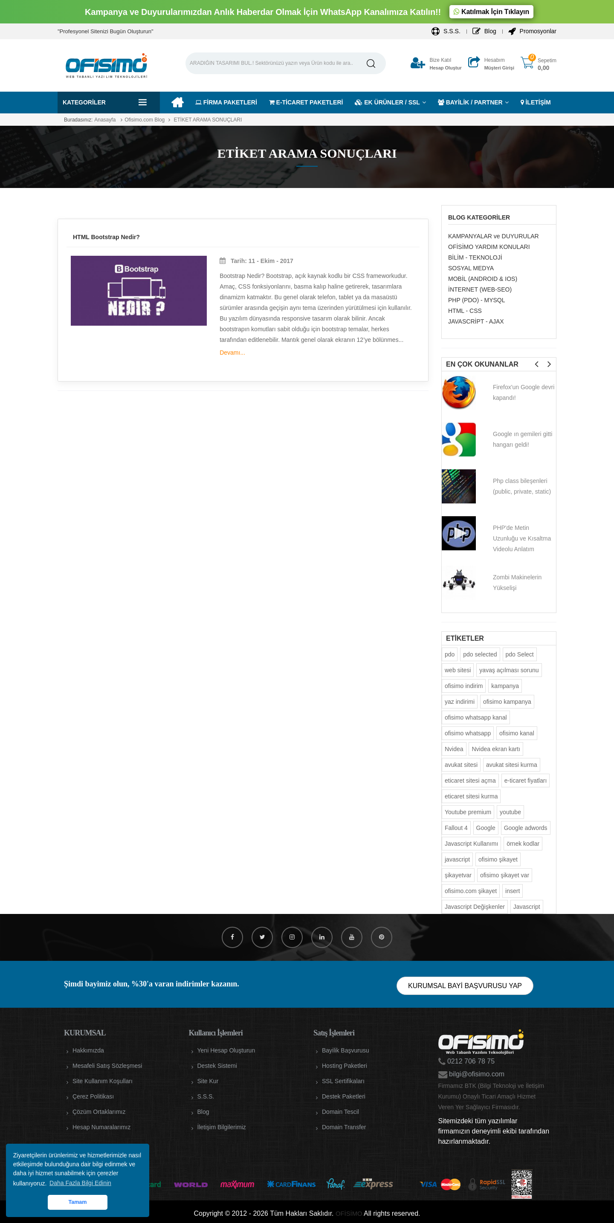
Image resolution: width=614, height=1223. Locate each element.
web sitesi (458, 670)
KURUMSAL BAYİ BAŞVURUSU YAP (465, 985)
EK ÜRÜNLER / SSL (387, 102)
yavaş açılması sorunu (509, 670)
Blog (484, 31)
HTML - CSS (465, 310)
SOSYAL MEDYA (471, 268)
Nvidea (454, 749)
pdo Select (520, 654)
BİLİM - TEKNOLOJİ (475, 257)
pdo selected (480, 654)
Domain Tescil (340, 1111)
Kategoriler (84, 102)
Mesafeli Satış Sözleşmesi (107, 1065)
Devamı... (232, 353)
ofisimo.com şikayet (471, 891)
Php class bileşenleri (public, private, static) (522, 486)
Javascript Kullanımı (471, 843)
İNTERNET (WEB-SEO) (480, 289)
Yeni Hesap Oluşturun (226, 1050)
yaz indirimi (460, 701)
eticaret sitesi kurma (471, 796)
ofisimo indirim (464, 685)
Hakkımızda (88, 1050)
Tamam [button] (77, 1202)
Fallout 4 (456, 827)
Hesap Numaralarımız (101, 1127)
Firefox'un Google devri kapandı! (523, 392)
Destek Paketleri (343, 1096)
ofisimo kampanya (507, 701)
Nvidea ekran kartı (496, 749)
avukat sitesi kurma (511, 764)
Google (485, 827)
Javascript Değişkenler (475, 906)
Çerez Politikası (93, 1096)
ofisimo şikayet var (504, 875)
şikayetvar (458, 875)
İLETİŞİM (536, 102)
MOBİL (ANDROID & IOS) (482, 278)
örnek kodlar (523, 843)
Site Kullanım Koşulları (102, 1081)
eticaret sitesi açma (470, 780)
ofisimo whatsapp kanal (476, 717)
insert (512, 891)
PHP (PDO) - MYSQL (476, 300)
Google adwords (525, 827)
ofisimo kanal (516, 733)
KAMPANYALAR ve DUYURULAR (493, 236)
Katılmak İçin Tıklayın (491, 11)
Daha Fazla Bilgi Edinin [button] (80, 1183)
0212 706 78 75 (470, 1061)
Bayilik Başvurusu (345, 1050)
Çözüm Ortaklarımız (98, 1111)
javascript (457, 859)
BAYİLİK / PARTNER (470, 102)
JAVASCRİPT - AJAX (476, 321)
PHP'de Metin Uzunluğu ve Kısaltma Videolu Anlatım (522, 538)
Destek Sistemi (217, 1065)
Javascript (526, 906)
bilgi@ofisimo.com (476, 1074)
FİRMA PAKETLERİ (226, 102)
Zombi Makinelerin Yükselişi (517, 582)
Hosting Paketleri (344, 1065)
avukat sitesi (461, 764)
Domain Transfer (344, 1127)
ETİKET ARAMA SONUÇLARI (207, 120)
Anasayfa (105, 120)
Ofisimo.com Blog (145, 120)
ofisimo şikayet (498, 859)
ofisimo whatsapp (468, 733)
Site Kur (208, 1081)
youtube (510, 812)
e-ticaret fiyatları (525, 780)
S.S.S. (446, 31)
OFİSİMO (348, 1213)
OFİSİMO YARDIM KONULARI (489, 246)
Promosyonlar (532, 31)
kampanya (505, 685)
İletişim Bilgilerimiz (221, 1127)
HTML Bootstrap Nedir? (106, 237)
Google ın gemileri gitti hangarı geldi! (522, 439)
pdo (450, 654)
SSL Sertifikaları (343, 1081)
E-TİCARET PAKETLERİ (306, 102)
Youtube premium (468, 812)
